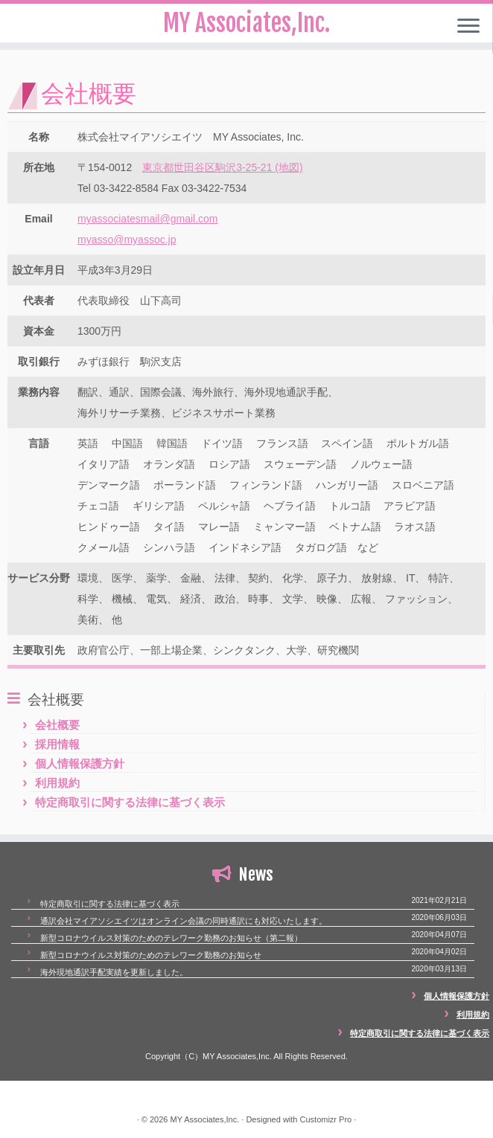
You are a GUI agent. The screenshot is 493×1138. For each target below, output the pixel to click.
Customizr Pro (326, 1119)
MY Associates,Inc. (204, 1119)
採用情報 (57, 744)
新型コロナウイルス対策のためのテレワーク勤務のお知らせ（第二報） (171, 937)
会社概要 (57, 725)
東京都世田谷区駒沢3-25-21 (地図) (222, 167)
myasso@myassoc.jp (126, 239)
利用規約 (57, 783)
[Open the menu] (468, 27)
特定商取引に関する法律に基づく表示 (130, 802)
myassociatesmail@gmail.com (147, 219)
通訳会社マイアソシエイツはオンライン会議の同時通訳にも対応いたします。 (183, 920)
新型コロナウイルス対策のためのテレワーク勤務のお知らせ (150, 955)
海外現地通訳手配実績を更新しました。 (114, 972)
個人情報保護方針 (79, 763)
